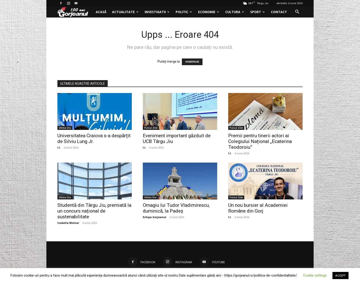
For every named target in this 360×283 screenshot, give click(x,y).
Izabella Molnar (68, 223)
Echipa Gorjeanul (154, 217)
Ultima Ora (65, 127)
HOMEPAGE (192, 61)
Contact (279, 12)
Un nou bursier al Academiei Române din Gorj (258, 208)
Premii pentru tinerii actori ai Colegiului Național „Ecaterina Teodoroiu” (260, 141)
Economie (208, 12)
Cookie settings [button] (315, 275)
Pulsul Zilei (151, 127)
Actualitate (125, 12)
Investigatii (157, 12)
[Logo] (75, 12)
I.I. (59, 147)
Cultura (234, 12)
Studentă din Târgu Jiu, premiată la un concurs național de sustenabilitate (94, 210)
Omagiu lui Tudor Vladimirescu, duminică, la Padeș (176, 208)
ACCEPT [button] (340, 275)
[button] (297, 12)
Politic (184, 12)
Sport (257, 12)
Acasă (101, 12)
